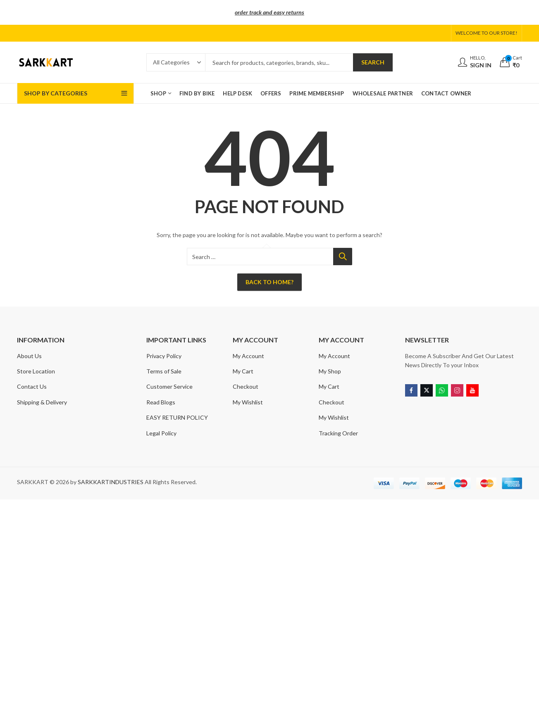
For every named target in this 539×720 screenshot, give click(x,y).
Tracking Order (338, 433)
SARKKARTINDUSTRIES (110, 481)
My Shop (330, 371)
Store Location (36, 371)
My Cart (243, 371)
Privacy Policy (163, 355)
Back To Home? (269, 281)
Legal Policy (161, 433)
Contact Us (32, 386)
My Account (248, 355)
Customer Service (169, 386)
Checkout (245, 386)
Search (372, 62)
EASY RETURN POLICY (177, 417)
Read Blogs (160, 402)
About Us (29, 355)
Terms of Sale (163, 371)
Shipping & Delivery (42, 402)
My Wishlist (248, 402)
